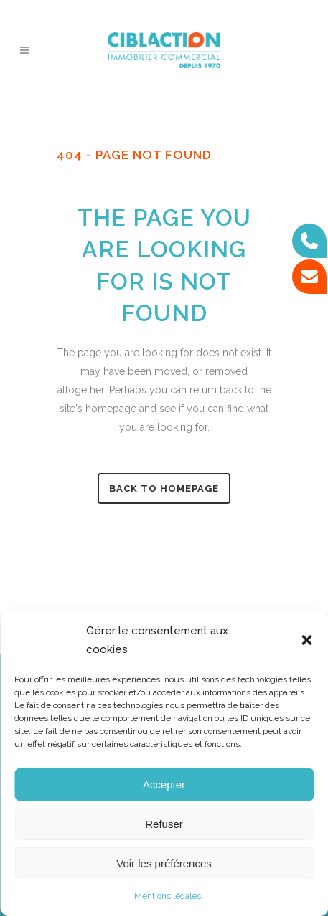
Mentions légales (167, 896)
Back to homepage (164, 488)
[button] (306, 640)
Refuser (164, 824)
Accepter (164, 784)
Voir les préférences (164, 863)
